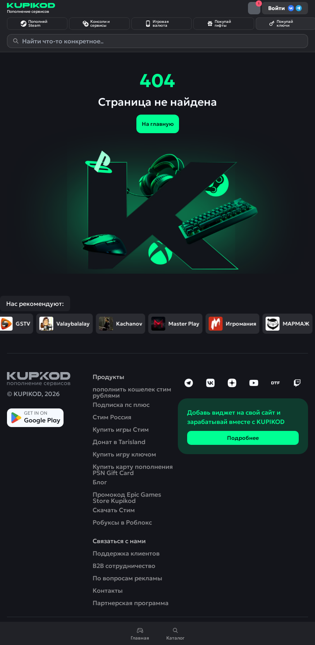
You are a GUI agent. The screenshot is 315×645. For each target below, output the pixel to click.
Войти (285, 8)
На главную (158, 123)
